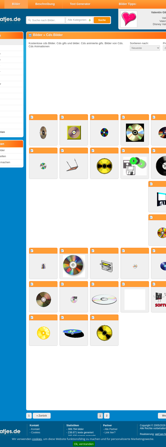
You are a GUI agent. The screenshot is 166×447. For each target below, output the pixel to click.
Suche (102, 20)
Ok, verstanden (84, 444)
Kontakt (35, 429)
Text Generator (80, 4)
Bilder (16, 4)
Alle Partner (111, 429)
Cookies (35, 432)
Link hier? (110, 432)
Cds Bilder (54, 35)
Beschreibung (45, 4)
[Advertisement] (88, 83)
